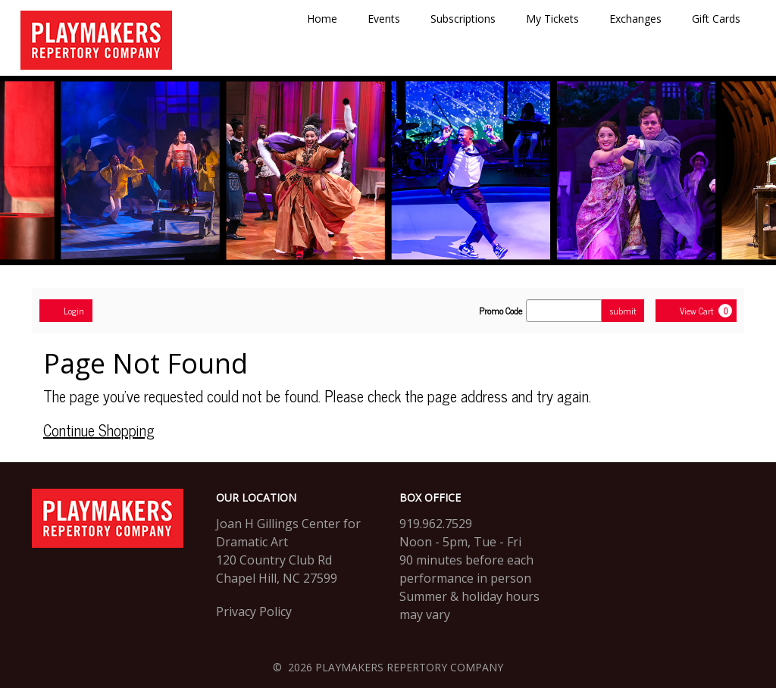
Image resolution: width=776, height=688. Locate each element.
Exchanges (635, 18)
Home (322, 18)
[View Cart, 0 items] (696, 310)
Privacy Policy (254, 611)
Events (384, 18)
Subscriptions (463, 18)
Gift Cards (716, 18)
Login (66, 310)
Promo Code (500, 310)
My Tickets (552, 18)
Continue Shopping (99, 430)
